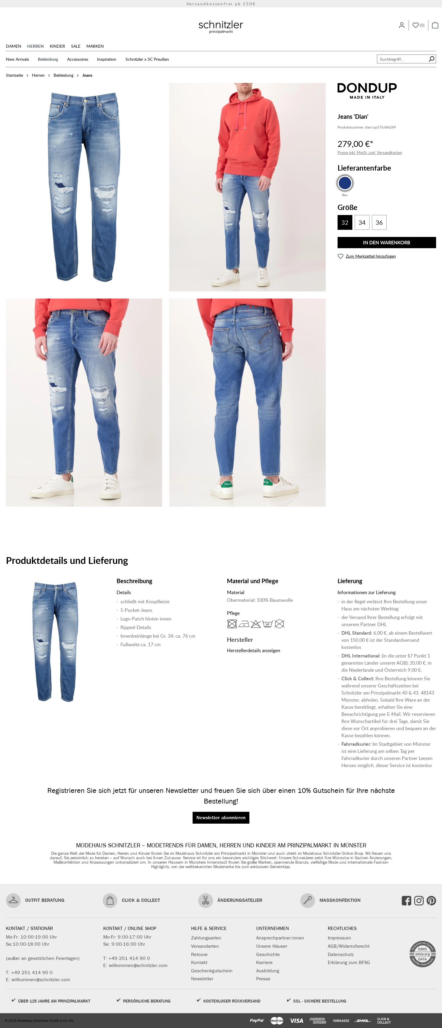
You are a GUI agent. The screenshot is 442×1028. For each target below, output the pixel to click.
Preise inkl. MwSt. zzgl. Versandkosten (370, 152)
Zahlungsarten (206, 938)
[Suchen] (431, 58)
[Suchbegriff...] (402, 58)
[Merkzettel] (418, 25)
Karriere (264, 962)
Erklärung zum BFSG (349, 962)
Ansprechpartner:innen (280, 938)
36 (379, 222)
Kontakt (199, 962)
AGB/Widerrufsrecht (349, 946)
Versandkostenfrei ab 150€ (221, 4)
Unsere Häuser (271, 946)
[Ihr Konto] (402, 25)
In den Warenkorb (386, 242)
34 (362, 222)
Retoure (199, 954)
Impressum (339, 938)
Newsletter (202, 979)
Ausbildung (267, 971)
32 (345, 222)
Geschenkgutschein (212, 971)
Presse (263, 979)
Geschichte (268, 954)
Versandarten (205, 946)
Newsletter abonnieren (221, 817)
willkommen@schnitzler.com (41, 979)
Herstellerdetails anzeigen (253, 650)
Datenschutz (341, 954)
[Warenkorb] (435, 25)
